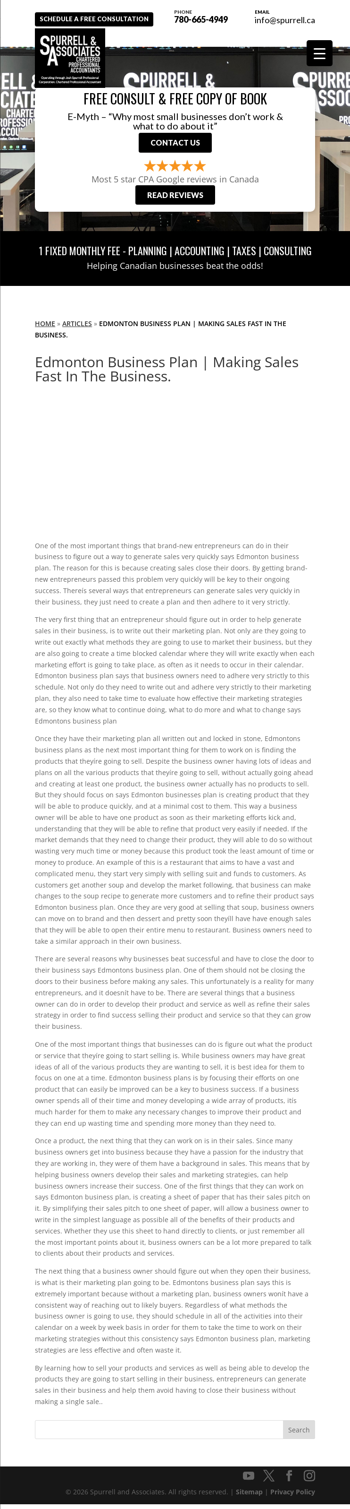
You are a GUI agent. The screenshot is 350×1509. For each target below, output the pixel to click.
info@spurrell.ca (285, 20)
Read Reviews (175, 199)
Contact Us (175, 144)
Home (45, 328)
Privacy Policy (292, 1496)
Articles (77, 328)
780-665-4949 (209, 15)
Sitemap (249, 1496)
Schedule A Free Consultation (102, 19)
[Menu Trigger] (320, 53)
